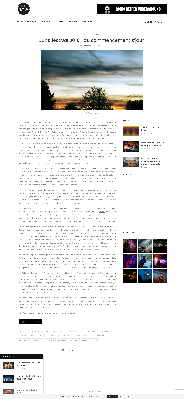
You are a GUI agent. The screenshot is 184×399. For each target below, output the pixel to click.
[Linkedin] (148, 22)
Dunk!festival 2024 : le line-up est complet (152, 144)
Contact (87, 22)
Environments (104, 218)
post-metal (23, 331)
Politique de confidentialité (92, 391)
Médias (60, 22)
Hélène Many (87, 46)
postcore (104, 331)
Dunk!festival (24, 340)
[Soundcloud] (154, 22)
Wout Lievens (66, 336)
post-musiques (36, 336)
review (85, 340)
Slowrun (38, 190)
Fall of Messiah (91, 172)
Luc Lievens (49, 340)
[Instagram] (145, 22)
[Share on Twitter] (72, 350)
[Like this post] (64, 350)
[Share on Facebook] (69, 350)
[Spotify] (158, 22)
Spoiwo (102, 211)
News (20, 22)
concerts (37, 340)
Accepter (112, 396)
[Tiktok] (161, 22)
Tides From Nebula (98, 336)
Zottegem (62, 340)
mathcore (22, 336)
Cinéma (46, 22)
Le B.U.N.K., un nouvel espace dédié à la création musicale (151, 161)
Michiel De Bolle (90, 331)
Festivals (97, 34)
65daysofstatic (94, 258)
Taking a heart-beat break (151, 129)
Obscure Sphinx (63, 227)
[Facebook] (142, 22)
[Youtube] (151, 22)
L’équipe (73, 22)
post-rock (74, 340)
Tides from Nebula (108, 273)
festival (95, 340)
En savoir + (124, 396)
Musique (31, 22)
